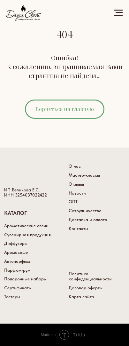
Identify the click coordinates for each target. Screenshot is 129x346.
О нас (75, 166)
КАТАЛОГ (15, 213)
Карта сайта (81, 296)
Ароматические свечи (26, 225)
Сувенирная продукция (27, 234)
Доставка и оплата (88, 219)
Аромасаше (16, 252)
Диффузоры (15, 243)
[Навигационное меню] (118, 13)
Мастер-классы (84, 175)
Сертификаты (18, 287)
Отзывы (76, 184)
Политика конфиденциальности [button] (90, 276)
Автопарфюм (17, 261)
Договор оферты (85, 287)
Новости (77, 193)
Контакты (78, 228)
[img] (21, 171)
